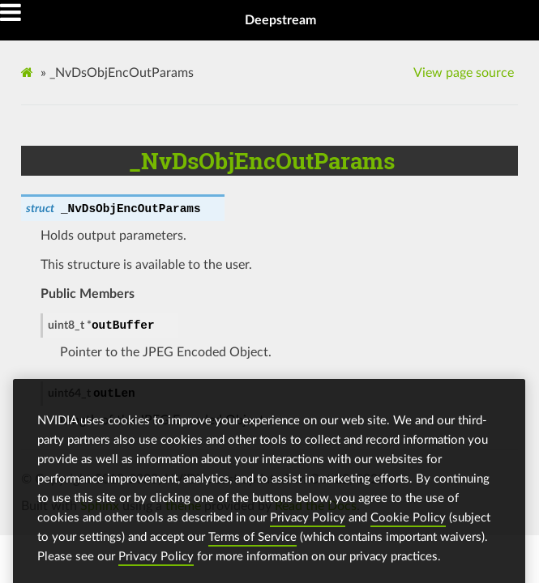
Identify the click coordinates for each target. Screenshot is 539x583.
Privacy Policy (307, 523)
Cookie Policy (408, 523)
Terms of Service (252, 542)
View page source (463, 72)
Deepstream (280, 20)
